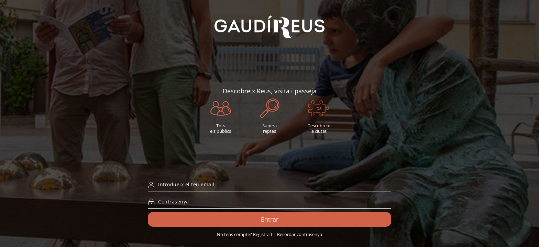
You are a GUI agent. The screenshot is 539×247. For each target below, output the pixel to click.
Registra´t (263, 234)
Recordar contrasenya (299, 234)
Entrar (269, 219)
